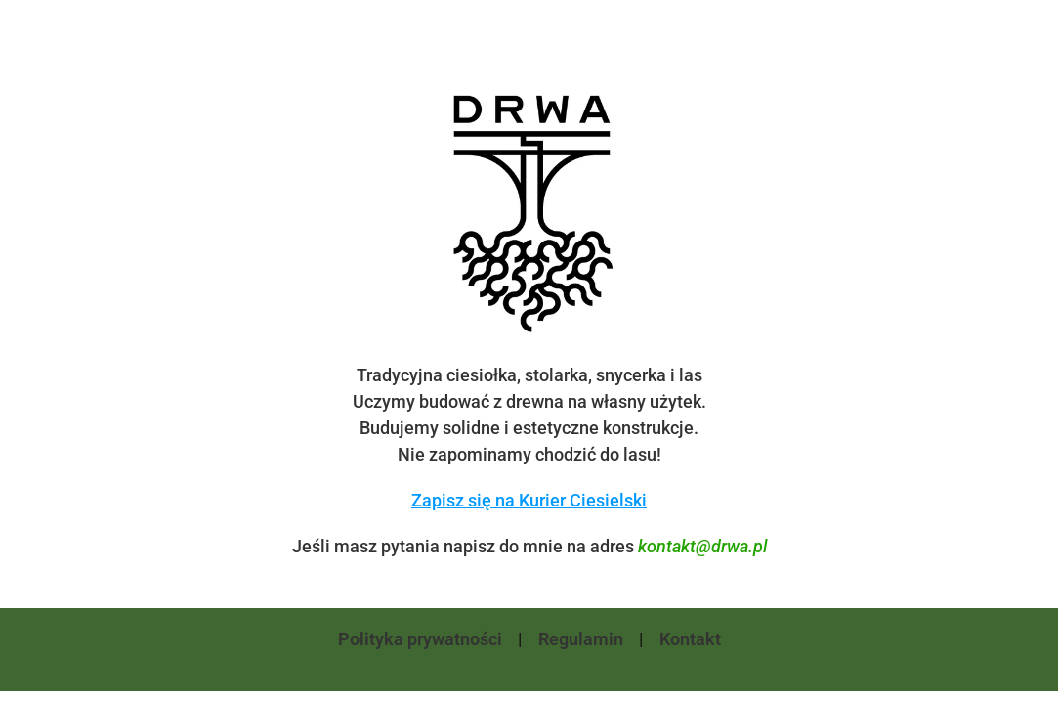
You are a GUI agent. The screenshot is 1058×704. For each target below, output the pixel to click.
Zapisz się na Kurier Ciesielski (529, 500)
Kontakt (690, 639)
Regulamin (580, 639)
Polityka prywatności (420, 639)
